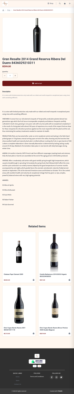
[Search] (60, 3)
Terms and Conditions (37, 376)
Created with (56, 391)
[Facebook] (51, 377)
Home (17, 376)
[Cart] (65, 3)
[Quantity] (10, 75)
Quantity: (5, 72)
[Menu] (70, 3)
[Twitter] (61, 377)
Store (17, 380)
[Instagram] (56, 377)
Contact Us (17, 384)
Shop (8, 10)
